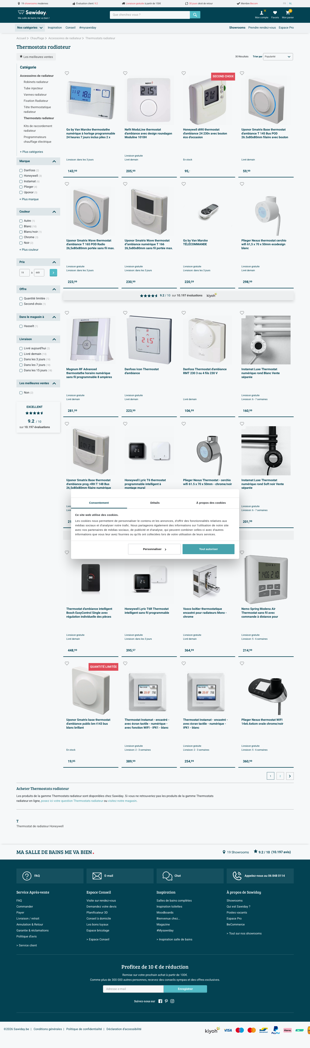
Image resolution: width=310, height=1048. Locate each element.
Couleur (24, 211)
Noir (28, 243)
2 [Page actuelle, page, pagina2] (280, 776)
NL (290, 3)
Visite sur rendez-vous (101, 900)
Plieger (30, 187)
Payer (20, 912)
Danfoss (31, 170)
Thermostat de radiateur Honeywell (40, 826)
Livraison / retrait (27, 918)
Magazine (163, 924)
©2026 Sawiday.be (16, 1029)
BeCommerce (236, 924)
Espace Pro (286, 27)
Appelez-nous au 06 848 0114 (259, 875)
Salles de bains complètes (174, 900)
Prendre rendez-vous (262, 27)
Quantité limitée (36, 298)
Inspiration (55, 27)
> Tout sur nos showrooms (244, 933)
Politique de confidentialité (84, 1029)
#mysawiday (87, 27)
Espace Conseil (99, 892)
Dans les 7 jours (37, 365)
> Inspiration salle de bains (174, 939)
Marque (24, 161)
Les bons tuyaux (97, 924)
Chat (172, 875)
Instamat (32, 181)
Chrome (31, 237)
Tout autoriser (208, 549)
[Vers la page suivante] (290, 776)
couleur (28, 249)
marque (29, 199)
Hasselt (31, 326)
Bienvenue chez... (168, 918)
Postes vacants (237, 912)
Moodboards (165, 912)
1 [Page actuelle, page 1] (270, 776)
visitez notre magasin (122, 801)
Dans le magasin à (31, 317)
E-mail (102, 876)
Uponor (30, 192)
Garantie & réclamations (32, 930)
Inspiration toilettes (169, 906)
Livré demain (35, 354)
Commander (24, 906)
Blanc (30, 226)
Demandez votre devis (101, 906)
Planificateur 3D (97, 912)
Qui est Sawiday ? (238, 906)
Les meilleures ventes (34, 383)
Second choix (35, 304)
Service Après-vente (32, 892)
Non (28, 392)
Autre (29, 221)
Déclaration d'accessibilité (124, 1029)
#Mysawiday (165, 930)
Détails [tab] (155, 502)
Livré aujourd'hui (37, 348)
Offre (23, 289)
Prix (22, 262)
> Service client (26, 945)
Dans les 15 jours (38, 370)
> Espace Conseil (98, 939)
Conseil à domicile (99, 918)
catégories (31, 152)
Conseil (70, 27)
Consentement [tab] (99, 502)
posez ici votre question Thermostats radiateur (72, 801)
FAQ (31, 875)
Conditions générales (48, 1029)
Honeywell (33, 176)
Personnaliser (154, 549)
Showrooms (237, 27)
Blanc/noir (33, 232)
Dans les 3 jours (37, 359)
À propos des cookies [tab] (211, 502)
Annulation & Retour (29, 924)
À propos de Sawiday (244, 892)
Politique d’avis (26, 936)
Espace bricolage (98, 930)
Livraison (25, 339)
